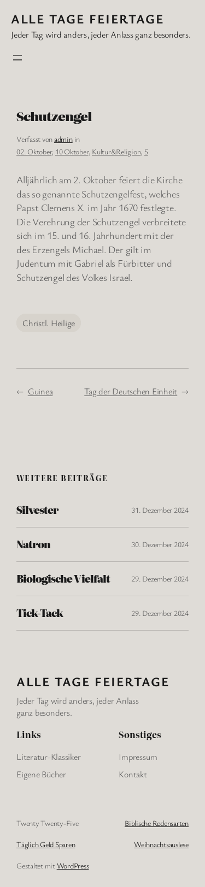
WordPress (73, 865)
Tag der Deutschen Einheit (130, 391)
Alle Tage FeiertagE (87, 18)
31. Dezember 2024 (160, 510)
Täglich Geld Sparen (45, 844)
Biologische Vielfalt (63, 579)
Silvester (37, 510)
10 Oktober (72, 151)
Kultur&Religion (116, 151)
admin (63, 139)
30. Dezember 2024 (160, 544)
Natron (33, 544)
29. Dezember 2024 (160, 578)
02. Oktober (33, 151)
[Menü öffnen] (17, 57)
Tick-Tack (39, 613)
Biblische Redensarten (157, 823)
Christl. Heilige (48, 323)
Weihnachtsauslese (161, 844)
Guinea (40, 391)
